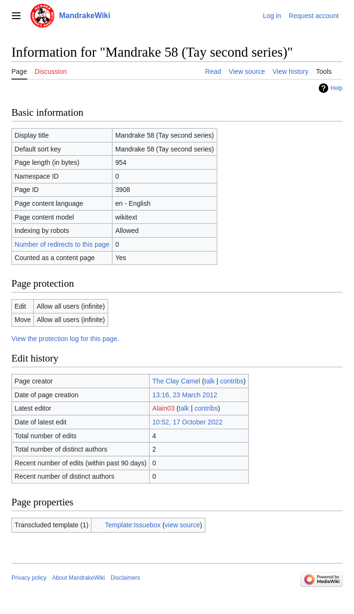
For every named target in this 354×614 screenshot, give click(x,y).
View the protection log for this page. (65, 338)
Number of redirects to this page (62, 244)
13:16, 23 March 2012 (184, 395)
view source (182, 525)
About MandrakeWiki (78, 577)
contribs (231, 381)
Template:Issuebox (133, 525)
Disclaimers (125, 577)
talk (209, 381)
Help (337, 88)
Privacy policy (28, 577)
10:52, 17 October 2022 (187, 422)
